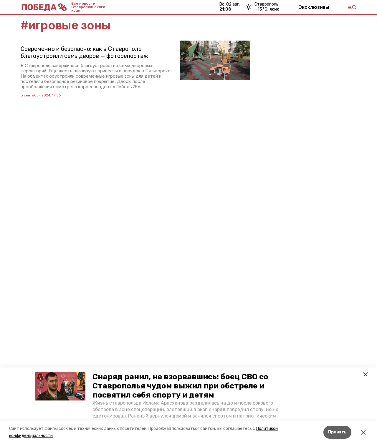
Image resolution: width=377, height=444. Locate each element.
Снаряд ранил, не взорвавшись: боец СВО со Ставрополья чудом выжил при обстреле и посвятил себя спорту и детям (180, 386)
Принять (337, 432)
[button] (60, 386)
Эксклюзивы (313, 7)
